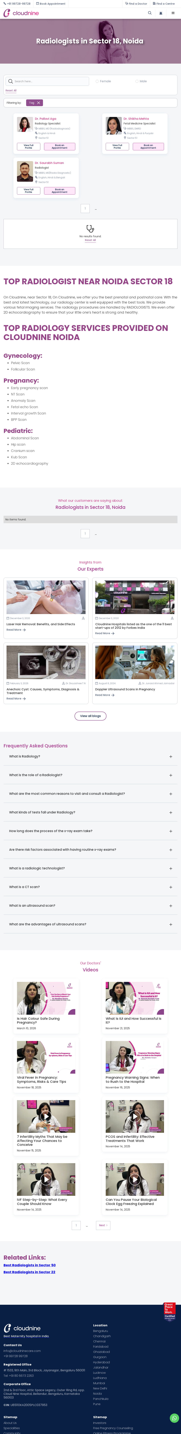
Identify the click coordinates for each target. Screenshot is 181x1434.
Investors (99, 1423)
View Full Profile (28, 146)
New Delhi (100, 1388)
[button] (173, 13)
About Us (10, 1423)
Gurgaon (99, 1357)
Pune (96, 1404)
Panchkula (100, 1399)
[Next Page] (103, 1225)
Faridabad (100, 1346)
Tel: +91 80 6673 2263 (19, 1375)
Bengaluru (100, 1331)
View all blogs (90, 716)
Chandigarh (102, 1336)
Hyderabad (101, 1362)
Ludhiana (100, 1378)
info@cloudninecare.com (22, 1351)
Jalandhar (100, 1367)
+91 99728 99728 (16, 1356)
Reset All (11, 90)
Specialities (12, 1428)
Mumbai (99, 1383)
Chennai (99, 1341)
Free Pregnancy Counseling (113, 1428)
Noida (97, 1393)
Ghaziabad (101, 1352)
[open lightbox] (46, 998)
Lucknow (99, 1372)
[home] (47, 13)
